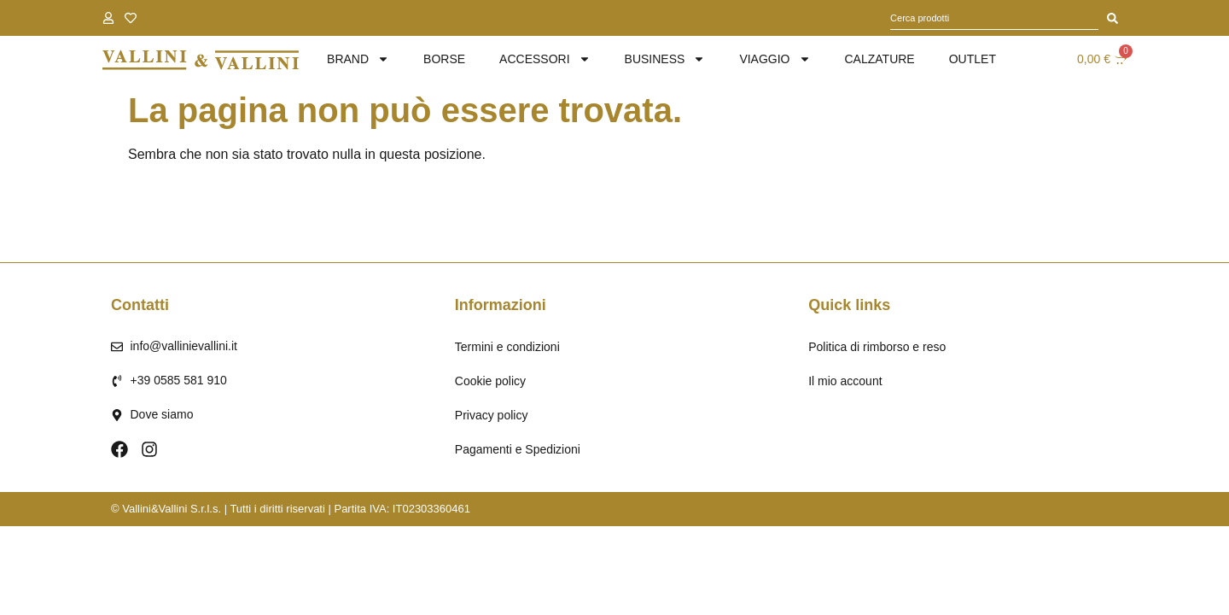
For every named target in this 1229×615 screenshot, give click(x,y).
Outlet (972, 59)
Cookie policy (490, 381)
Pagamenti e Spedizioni (517, 449)
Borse (444, 59)
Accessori (544, 59)
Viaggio (774, 59)
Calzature (880, 59)
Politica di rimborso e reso (877, 347)
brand (358, 59)
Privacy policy (491, 415)
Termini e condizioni (507, 347)
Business (665, 59)
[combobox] (994, 18)
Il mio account (845, 381)
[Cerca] (1112, 18)
